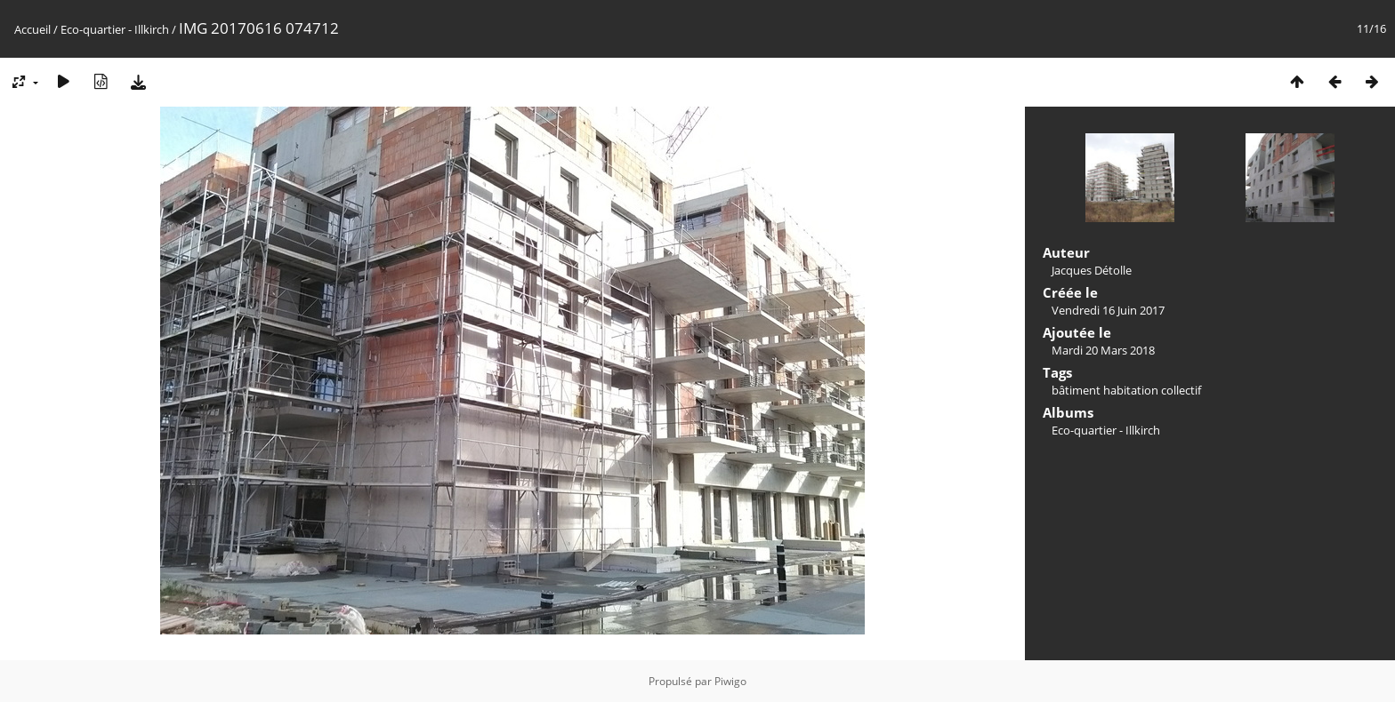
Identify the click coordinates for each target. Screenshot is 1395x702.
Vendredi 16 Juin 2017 (1108, 310)
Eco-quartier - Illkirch (114, 29)
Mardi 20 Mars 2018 (1103, 350)
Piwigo (730, 681)
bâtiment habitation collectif (1126, 390)
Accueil (32, 29)
